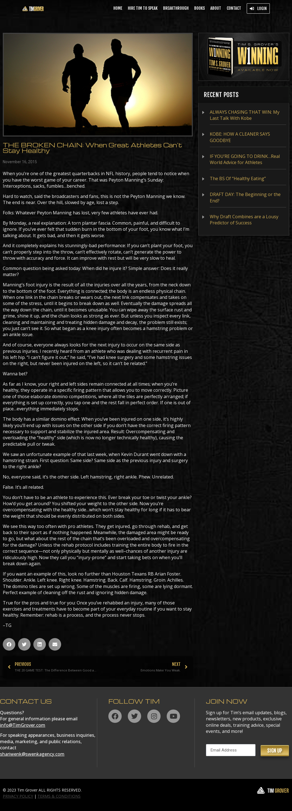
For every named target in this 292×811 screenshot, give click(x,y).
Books (199, 8)
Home (117, 8)
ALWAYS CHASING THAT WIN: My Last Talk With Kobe (244, 115)
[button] (9, 644)
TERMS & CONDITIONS (59, 796)
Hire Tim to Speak (143, 8)
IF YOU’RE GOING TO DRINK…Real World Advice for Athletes (245, 159)
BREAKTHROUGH (176, 8)
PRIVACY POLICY (18, 796)
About (215, 8)
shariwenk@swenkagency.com (32, 754)
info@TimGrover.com (22, 725)
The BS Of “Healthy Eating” (238, 178)
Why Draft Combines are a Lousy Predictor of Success (244, 220)
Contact (234, 8)
